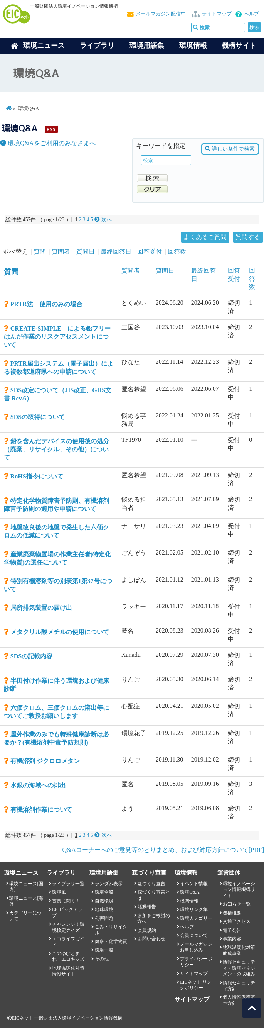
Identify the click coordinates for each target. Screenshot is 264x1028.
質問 (40, 251)
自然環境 (104, 901)
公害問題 (104, 918)
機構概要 (232, 913)
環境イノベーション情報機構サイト (239, 889)
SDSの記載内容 (31, 656)
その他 (102, 959)
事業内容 (232, 938)
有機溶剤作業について (41, 809)
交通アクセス (237, 921)
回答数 (177, 251)
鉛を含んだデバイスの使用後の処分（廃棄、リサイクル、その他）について (56, 449)
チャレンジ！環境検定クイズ (68, 927)
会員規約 (147, 930)
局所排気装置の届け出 (41, 607)
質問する (247, 237)
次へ (103, 219)
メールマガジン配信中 (161, 14)
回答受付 (149, 251)
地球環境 (104, 909)
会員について (194, 935)
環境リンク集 (194, 909)
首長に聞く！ (66, 901)
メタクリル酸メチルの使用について (59, 632)
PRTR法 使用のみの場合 (46, 304)
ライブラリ (97, 45)
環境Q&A (189, 892)
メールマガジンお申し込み (196, 947)
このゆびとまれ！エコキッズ (68, 956)
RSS (51, 129)
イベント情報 (194, 883)
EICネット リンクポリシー (196, 985)
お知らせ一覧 (237, 904)
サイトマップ (217, 14)
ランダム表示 (109, 883)
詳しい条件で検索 (230, 149)
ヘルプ (251, 14)
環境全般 (104, 892)
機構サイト (239, 45)
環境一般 (104, 950)
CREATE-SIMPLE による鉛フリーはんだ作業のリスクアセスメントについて (57, 336)
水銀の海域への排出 (38, 785)
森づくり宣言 (151, 883)
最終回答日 (116, 251)
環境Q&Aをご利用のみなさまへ (48, 143)
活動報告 (147, 906)
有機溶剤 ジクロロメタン (45, 761)
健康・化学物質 (111, 941)
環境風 (59, 892)
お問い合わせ (151, 938)
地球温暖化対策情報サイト (68, 971)
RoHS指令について (36, 476)
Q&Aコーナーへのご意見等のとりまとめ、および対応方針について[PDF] (163, 849)
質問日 (85, 251)
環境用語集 (146, 45)
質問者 (61, 251)
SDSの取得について (37, 417)
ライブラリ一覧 (68, 883)
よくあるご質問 (205, 237)
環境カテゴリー (196, 918)
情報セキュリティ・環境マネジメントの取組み (239, 968)
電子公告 (232, 930)
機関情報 (189, 901)
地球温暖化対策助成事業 (239, 950)
